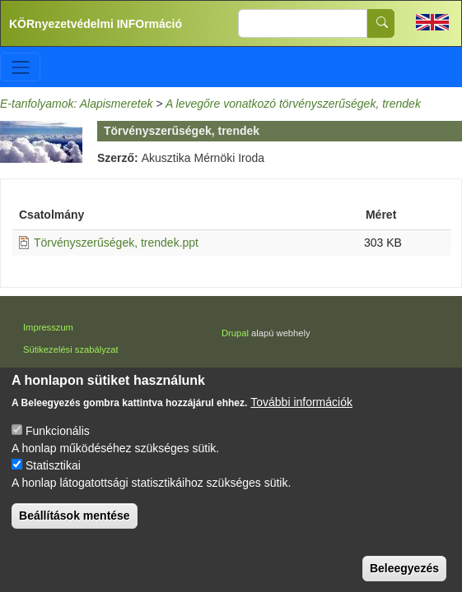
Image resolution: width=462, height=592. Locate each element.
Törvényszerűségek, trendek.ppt (116, 242)
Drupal (235, 333)
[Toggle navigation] (20, 67)
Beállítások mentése (74, 535)
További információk (301, 421)
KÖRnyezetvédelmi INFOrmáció (95, 23)
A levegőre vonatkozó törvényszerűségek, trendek (293, 103)
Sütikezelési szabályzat (71, 349)
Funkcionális (58, 450)
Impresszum (48, 327)
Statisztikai (53, 485)
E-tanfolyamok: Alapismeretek (76, 103)
